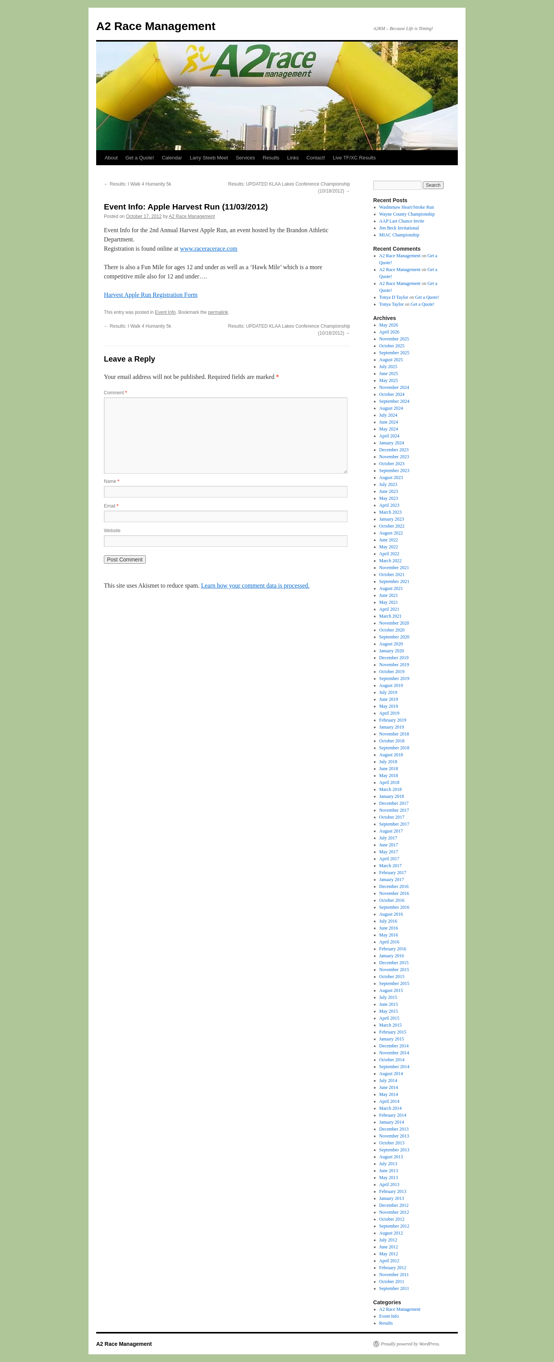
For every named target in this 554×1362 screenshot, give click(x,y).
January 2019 (391, 727)
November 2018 (394, 734)
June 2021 (388, 595)
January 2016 (391, 955)
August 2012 (391, 1233)
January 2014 (391, 1122)
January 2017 (391, 879)
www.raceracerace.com (208, 248)
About (111, 158)
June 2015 (388, 1004)
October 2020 (392, 630)
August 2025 (391, 359)
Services (245, 158)
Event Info (165, 312)
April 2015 (389, 1018)
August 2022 (391, 533)
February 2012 (392, 1267)
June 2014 (388, 1087)
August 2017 (391, 831)
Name (111, 481)
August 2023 (391, 477)
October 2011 (391, 1281)
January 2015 (391, 1039)
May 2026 (388, 325)
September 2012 (394, 1226)
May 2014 (388, 1094)
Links (293, 158)
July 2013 (388, 1163)
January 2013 (391, 1198)
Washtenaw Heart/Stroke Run (406, 207)
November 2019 (394, 664)
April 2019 (389, 713)
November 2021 (394, 567)
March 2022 (390, 560)
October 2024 (392, 394)
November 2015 (394, 969)
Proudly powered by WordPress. (410, 1344)
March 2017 (390, 865)
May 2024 (388, 429)
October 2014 (392, 1059)
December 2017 (394, 803)
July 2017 (388, 838)
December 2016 (394, 886)
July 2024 (388, 415)
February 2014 (392, 1115)
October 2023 (392, 463)
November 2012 (394, 1212)
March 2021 (390, 616)
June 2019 (388, 699)
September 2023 (394, 470)
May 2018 (388, 775)
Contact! (315, 158)
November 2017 (394, 810)
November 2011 (394, 1274)
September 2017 (394, 824)
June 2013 (388, 1170)
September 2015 (394, 983)
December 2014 (394, 1046)
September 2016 (394, 907)
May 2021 (388, 602)
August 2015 (391, 990)
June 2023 (388, 491)
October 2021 (392, 574)
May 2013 (388, 1177)
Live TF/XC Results (354, 158)
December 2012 (394, 1205)
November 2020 (394, 623)
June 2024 (388, 422)
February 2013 (392, 1191)
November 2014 (394, 1052)
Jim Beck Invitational (399, 228)
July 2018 (388, 761)
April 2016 (389, 942)
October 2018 (392, 741)
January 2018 (391, 796)
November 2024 (394, 387)
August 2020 (391, 644)
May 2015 (388, 1011)
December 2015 (394, 962)
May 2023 (388, 498)
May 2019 (388, 706)
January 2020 (391, 650)
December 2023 (394, 449)
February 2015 (392, 1032)
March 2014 (390, 1108)
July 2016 (388, 921)
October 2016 (392, 900)
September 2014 (394, 1066)
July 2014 (388, 1080)
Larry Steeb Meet (209, 158)
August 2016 (391, 914)
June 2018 (388, 768)
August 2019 (391, 685)
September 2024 (394, 401)
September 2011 (394, 1288)
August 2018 (391, 754)
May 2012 (388, 1253)
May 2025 (388, 380)
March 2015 (390, 1025)
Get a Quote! (139, 158)
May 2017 (388, 851)
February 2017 (392, 872)
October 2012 (392, 1219)
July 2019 (388, 692)
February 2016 (392, 949)
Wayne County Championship (407, 214)
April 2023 (389, 505)
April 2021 (389, 609)
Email (111, 506)
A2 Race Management (155, 26)
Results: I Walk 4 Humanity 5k (137, 184)
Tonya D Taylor (393, 297)
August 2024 (391, 408)
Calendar (172, 158)
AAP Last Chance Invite (401, 221)
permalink (218, 312)
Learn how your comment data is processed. (255, 585)
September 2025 (394, 352)
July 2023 (388, 484)
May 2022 (388, 546)
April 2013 (389, 1184)
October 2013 (392, 1143)
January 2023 (391, 519)
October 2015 (392, 976)
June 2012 (388, 1247)
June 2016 (388, 928)
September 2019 (394, 678)
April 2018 (389, 782)
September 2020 (394, 637)
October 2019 (392, 671)
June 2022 (388, 540)
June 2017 (388, 845)
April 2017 (389, 858)
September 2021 (394, 581)
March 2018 (390, 789)
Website (112, 530)
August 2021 (391, 588)
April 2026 (389, 332)
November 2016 (394, 893)
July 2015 (388, 997)
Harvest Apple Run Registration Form (151, 294)
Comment (115, 392)
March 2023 (390, 512)
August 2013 (391, 1156)
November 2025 (394, 339)
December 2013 (394, 1129)
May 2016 (388, 935)
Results (271, 158)
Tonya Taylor (391, 304)
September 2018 (394, 748)
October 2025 (392, 345)
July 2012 (388, 1240)
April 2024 (389, 436)
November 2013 (394, 1136)
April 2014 (389, 1101)
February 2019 (392, 720)
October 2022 (392, 526)
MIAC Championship (399, 235)
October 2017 (392, 817)
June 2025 (388, 373)
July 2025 (388, 366)
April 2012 (389, 1260)
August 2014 (391, 1073)
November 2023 (394, 456)
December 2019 (394, 657)
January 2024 (391, 443)
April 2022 (389, 553)
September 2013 (394, 1150)
